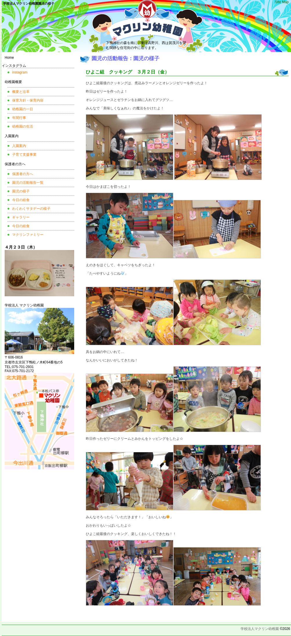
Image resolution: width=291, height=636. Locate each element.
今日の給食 (21, 200)
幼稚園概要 (13, 82)
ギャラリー (21, 217)
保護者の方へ (15, 164)
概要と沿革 (21, 92)
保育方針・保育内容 (27, 100)
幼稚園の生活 (22, 126)
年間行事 (19, 118)
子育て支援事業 (24, 154)
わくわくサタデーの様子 (31, 209)
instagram (20, 72)
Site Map (282, 2)
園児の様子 (21, 191)
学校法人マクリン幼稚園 (260, 629)
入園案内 (12, 136)
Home (9, 58)
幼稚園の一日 (22, 109)
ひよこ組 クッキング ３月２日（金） (127, 71)
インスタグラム (14, 66)
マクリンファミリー (27, 235)
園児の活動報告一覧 (27, 183)
